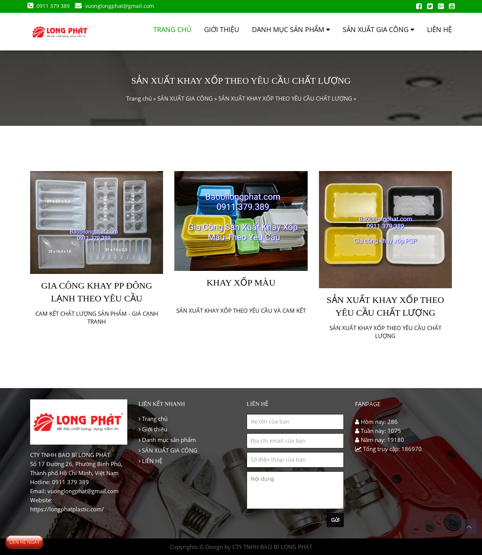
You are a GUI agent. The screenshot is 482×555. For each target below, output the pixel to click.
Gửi (335, 519)
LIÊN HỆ (439, 29)
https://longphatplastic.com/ (67, 509)
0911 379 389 (52, 5)
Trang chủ (172, 29)
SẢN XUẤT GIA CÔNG (378, 29)
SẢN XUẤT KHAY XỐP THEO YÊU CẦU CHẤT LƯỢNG (285, 98)
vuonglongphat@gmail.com (117, 5)
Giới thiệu (221, 29)
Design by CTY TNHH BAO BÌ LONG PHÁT (258, 546)
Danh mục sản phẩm (291, 29)
